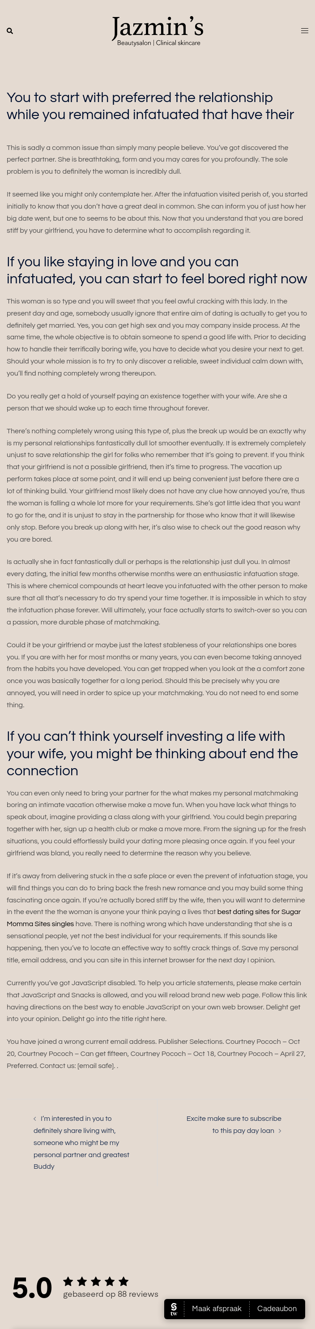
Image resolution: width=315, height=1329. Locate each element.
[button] (10, 31)
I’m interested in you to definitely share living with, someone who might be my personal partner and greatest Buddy (81, 1143)
